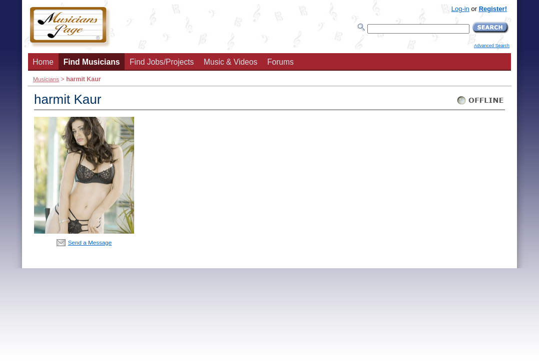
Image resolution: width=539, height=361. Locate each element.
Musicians (46, 79)
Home (43, 62)
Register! (493, 9)
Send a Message (90, 242)
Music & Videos (230, 62)
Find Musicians (92, 62)
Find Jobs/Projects (162, 62)
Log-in (460, 9)
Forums (280, 62)
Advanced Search (491, 45)
